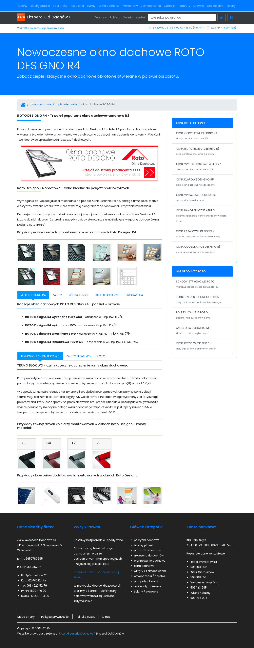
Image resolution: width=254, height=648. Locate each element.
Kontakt (141, 17)
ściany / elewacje (146, 592)
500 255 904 (198, 598)
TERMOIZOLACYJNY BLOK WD (40, 356)
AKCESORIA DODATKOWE (202, 331)
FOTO (101, 356)
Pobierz (115, 17)
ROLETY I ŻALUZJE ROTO (202, 315)
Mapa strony (26, 617)
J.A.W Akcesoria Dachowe (75, 634)
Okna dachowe (109, 6)
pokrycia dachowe (146, 540)
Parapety (184, 6)
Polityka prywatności (55, 617)
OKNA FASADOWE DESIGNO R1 (202, 234)
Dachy (22, 6)
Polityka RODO (85, 617)
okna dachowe (41, 104)
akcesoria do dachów (149, 555)
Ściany (231, 6)
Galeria (128, 17)
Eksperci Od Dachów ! (43, 17)
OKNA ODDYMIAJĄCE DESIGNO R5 (202, 250)
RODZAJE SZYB (78, 295)
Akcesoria (77, 6)
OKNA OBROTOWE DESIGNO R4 (202, 136)
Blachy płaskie (40, 6)
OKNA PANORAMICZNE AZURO (202, 216)
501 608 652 (198, 577)
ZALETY (57, 295)
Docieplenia (215, 6)
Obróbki (169, 6)
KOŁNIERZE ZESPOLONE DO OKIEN (202, 300)
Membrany (130, 6)
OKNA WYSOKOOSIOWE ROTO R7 (202, 167)
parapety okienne (146, 581)
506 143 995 (198, 588)
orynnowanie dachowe (150, 561)
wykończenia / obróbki (149, 576)
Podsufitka (60, 6)
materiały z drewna (147, 586)
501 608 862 (198, 567)
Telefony (100, 17)
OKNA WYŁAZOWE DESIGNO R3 (202, 198)
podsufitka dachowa (148, 550)
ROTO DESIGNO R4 (33, 295)
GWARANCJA (134, 295)
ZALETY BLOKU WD (78, 356)
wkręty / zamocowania (150, 571)
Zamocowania (151, 6)
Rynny (91, 6)
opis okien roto (67, 104)
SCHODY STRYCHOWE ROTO (202, 284)
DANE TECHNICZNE (107, 295)
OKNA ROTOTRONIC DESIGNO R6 (202, 152)
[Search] (182, 17)
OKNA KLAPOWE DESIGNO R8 (202, 182)
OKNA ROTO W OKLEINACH (202, 346)
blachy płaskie (144, 545)
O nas (106, 617)
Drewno (198, 6)
